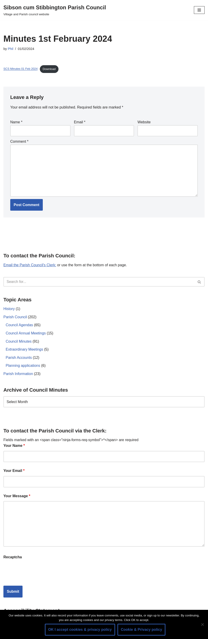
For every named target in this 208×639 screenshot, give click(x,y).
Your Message (16, 496)
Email (80, 122)
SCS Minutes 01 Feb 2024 (20, 69)
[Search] (98, 282)
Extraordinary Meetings (24, 349)
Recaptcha (12, 557)
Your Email (14, 471)
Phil (10, 49)
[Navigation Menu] (199, 10)
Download (49, 69)
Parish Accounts (19, 358)
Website (144, 122)
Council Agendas (19, 325)
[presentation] (38, 571)
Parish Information (18, 374)
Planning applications (23, 365)
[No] (202, 624)
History (9, 309)
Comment (19, 141)
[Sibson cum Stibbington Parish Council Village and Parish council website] (54, 10)
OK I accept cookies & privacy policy (80, 629)
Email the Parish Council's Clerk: (29, 265)
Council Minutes (19, 341)
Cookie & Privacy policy (141, 629)
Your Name (14, 446)
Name (16, 122)
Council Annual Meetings (26, 333)
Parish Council (15, 317)
